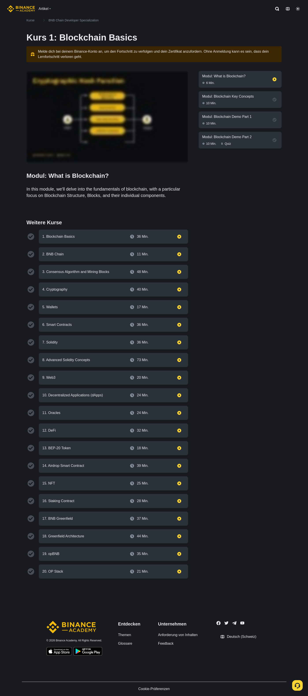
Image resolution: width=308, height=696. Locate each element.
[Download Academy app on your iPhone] (59, 652)
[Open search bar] (276, 9)
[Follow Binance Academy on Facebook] (218, 623)
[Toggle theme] (298, 8)
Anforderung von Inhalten (178, 635)
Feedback (166, 643)
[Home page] (21, 8)
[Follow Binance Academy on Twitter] (226, 623)
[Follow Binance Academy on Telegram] (234, 623)
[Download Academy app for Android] (87, 652)
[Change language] (287, 9)
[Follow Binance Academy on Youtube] (242, 623)
